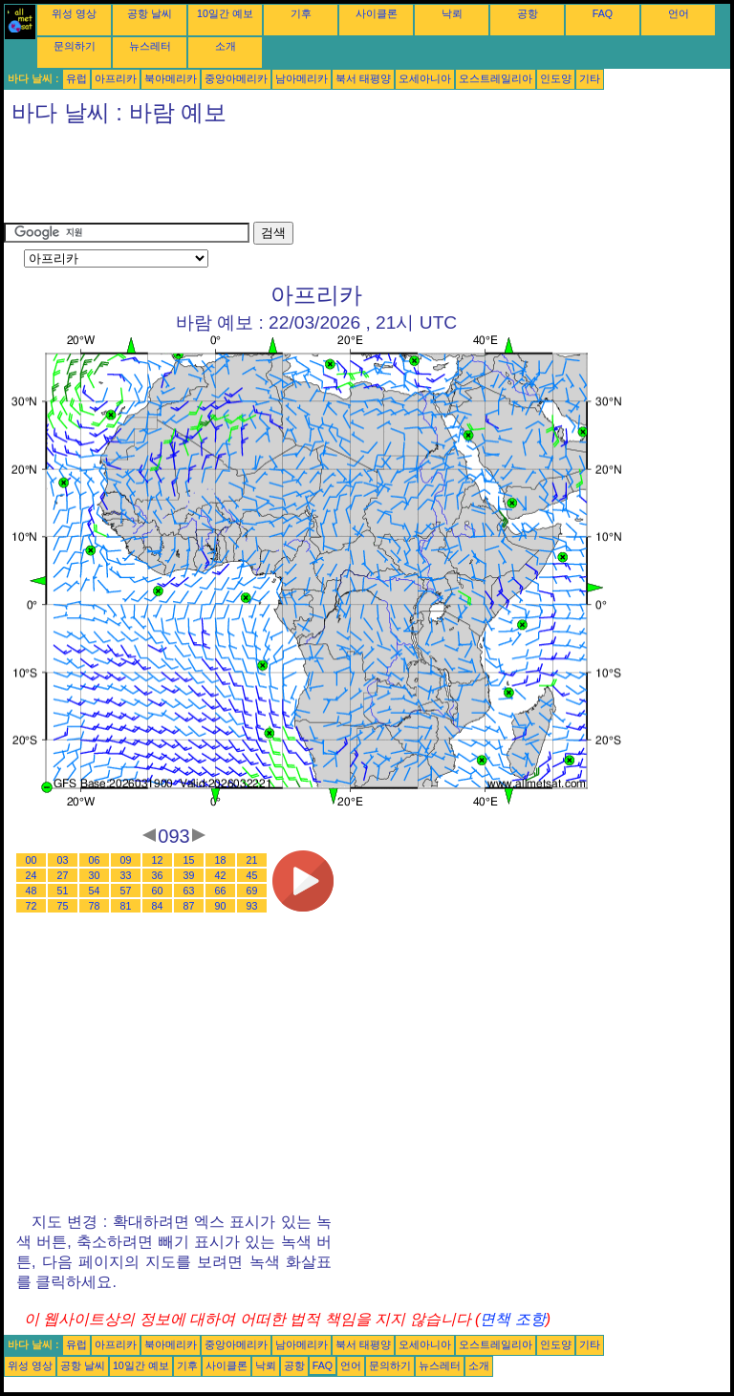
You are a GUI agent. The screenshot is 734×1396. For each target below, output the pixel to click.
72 (31, 906)
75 (63, 906)
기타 (589, 78)
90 (221, 906)
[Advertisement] (352, 179)
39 (189, 875)
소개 (225, 46)
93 (252, 906)
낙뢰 (452, 13)
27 (63, 875)
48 (31, 890)
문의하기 (75, 46)
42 (221, 875)
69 (252, 890)
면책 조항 (512, 1319)
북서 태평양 (363, 78)
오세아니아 (425, 78)
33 (126, 875)
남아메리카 (301, 78)
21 (252, 860)
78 (94, 906)
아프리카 (116, 78)
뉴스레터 (150, 46)
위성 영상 (74, 13)
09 (126, 860)
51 (63, 890)
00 (31, 860)
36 (157, 875)
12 (157, 860)
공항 (527, 13)
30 (94, 875)
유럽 (76, 78)
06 (94, 860)
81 (126, 906)
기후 (301, 13)
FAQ (603, 13)
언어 (678, 13)
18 (221, 860)
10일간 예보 (225, 13)
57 (126, 890)
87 (189, 906)
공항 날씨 (149, 13)
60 (157, 890)
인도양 (556, 78)
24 (31, 875)
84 (157, 906)
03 (63, 860)
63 (189, 890)
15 (189, 860)
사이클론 (377, 13)
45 (252, 875)
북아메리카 (170, 78)
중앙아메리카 (236, 78)
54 (94, 890)
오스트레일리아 (495, 78)
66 (221, 890)
